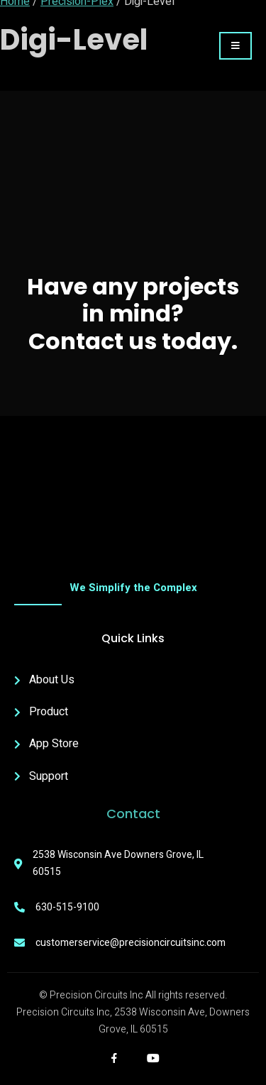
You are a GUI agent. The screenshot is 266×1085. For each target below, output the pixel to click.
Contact (133, 813)
